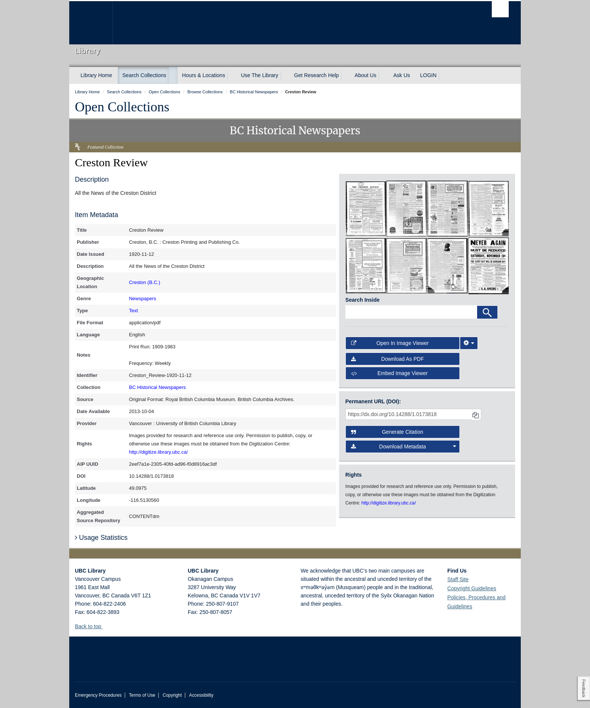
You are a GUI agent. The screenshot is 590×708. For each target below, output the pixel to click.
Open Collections (122, 106)
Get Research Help (316, 75)
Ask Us (401, 75)
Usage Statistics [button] (101, 537)
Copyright (172, 695)
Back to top (91, 626)
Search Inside (362, 300)
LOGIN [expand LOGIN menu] (428, 75)
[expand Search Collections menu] (173, 75)
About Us (366, 75)
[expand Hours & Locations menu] (231, 75)
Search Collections (144, 75)
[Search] (487, 312)
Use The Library (259, 75)
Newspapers (142, 298)
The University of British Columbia (91, 22)
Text (133, 310)
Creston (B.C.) (144, 282)
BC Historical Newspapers (157, 387)
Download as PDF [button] (387, 359)
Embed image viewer (389, 373)
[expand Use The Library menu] (285, 75)
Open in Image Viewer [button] (390, 343)
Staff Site (458, 579)
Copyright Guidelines (471, 588)
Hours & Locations (203, 75)
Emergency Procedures (98, 695)
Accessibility (201, 695)
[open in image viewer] (366, 208)
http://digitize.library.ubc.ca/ (158, 452)
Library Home (96, 75)
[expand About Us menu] (383, 75)
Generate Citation (387, 432)
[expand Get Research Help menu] (345, 75)
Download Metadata (403, 447)
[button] (105, 626)
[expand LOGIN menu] (443, 75)
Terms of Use (142, 695)
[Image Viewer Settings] (469, 343)
